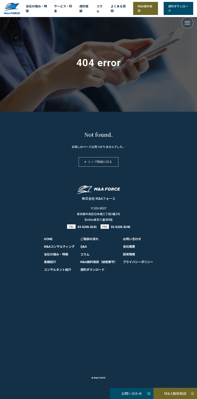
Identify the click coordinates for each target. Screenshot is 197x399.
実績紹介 (50, 261)
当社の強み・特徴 (36, 8)
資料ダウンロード (178, 8)
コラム (99, 8)
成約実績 (83, 8)
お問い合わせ (131, 393)
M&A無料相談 (145, 8)
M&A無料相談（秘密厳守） (98, 261)
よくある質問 (118, 8)
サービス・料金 (63, 8)
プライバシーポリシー (138, 261)
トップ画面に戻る (100, 161)
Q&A (83, 246)
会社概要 (129, 246)
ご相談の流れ (89, 239)
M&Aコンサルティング (59, 246)
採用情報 (129, 254)
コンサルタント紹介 (57, 269)
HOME (48, 239)
